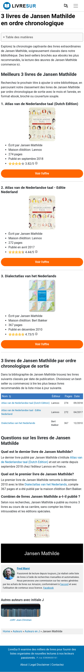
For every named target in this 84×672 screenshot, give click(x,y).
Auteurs (17, 631)
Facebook (48, 587)
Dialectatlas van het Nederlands (18, 423)
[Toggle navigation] (75, 6)
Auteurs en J (32, 631)
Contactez (57, 664)
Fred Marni (23, 568)
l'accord (64, 584)
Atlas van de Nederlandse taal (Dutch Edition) (25, 403)
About (23, 664)
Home (6, 631)
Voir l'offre (42, 173)
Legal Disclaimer (40, 664)
